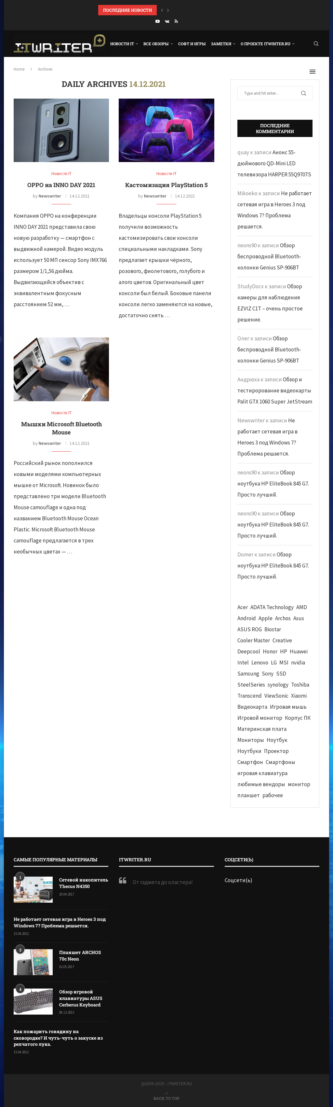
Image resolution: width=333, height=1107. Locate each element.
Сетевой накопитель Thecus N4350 (83, 883)
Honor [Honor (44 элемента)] (270, 651)
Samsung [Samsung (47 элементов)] (248, 673)
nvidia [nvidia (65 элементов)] (298, 662)
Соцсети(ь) (238, 880)
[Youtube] (157, 21)
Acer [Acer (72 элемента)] (242, 607)
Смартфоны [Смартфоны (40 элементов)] (280, 762)
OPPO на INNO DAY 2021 (61, 185)
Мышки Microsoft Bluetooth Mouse (61, 428)
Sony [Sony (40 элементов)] (267, 673)
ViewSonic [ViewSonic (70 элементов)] (276, 695)
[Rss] (176, 21)
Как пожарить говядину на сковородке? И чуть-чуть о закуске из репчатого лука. (58, 1037)
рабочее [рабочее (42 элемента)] (272, 795)
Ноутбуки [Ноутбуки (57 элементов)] (249, 751)
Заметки (221, 43)
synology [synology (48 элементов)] (278, 684)
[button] (162, 10)
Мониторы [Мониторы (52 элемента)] (250, 740)
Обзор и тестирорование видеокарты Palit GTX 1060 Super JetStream (274, 390)
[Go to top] (166, 1097)
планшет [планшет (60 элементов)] (248, 795)
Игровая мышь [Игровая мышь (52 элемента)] (288, 706)
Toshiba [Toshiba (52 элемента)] (300, 684)
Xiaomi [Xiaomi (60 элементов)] (299, 695)
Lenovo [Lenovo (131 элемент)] (259, 662)
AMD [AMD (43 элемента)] (301, 607)
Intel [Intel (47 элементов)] (243, 662)
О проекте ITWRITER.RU (265, 43)
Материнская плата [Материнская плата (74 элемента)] (261, 728)
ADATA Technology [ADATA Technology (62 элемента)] (272, 607)
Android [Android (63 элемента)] (246, 618)
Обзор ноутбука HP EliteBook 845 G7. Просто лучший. (273, 483)
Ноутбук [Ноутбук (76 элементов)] (277, 740)
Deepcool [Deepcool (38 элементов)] (248, 651)
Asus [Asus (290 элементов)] (298, 618)
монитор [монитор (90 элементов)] (299, 784)
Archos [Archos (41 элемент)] (283, 618)
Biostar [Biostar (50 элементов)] (272, 629)
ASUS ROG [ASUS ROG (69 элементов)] (249, 629)
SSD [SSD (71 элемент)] (281, 673)
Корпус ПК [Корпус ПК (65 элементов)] (298, 717)
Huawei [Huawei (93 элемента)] (299, 651)
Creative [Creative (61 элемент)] (282, 640)
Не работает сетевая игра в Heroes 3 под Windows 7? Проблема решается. (60, 922)
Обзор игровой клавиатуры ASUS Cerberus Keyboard (80, 998)
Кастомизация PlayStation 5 (166, 185)
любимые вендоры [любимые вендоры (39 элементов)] (261, 784)
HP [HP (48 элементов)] (283, 651)
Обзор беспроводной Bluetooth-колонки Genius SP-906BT (269, 256)
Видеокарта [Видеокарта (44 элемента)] (252, 706)
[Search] (316, 44)
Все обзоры (156, 43)
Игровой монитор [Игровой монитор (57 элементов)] (259, 717)
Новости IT (122, 43)
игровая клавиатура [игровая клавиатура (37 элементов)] (262, 773)
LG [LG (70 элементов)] (274, 662)
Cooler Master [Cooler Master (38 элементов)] (253, 640)
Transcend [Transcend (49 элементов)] (249, 695)
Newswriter (50, 196)
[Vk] (167, 21)
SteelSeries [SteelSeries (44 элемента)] (251, 684)
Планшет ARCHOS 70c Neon (80, 955)
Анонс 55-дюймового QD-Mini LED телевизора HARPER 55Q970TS (274, 163)
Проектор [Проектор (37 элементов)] (276, 751)
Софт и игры (192, 43)
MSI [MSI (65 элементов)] (283, 662)
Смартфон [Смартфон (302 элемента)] (250, 762)
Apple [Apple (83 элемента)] (266, 618)
